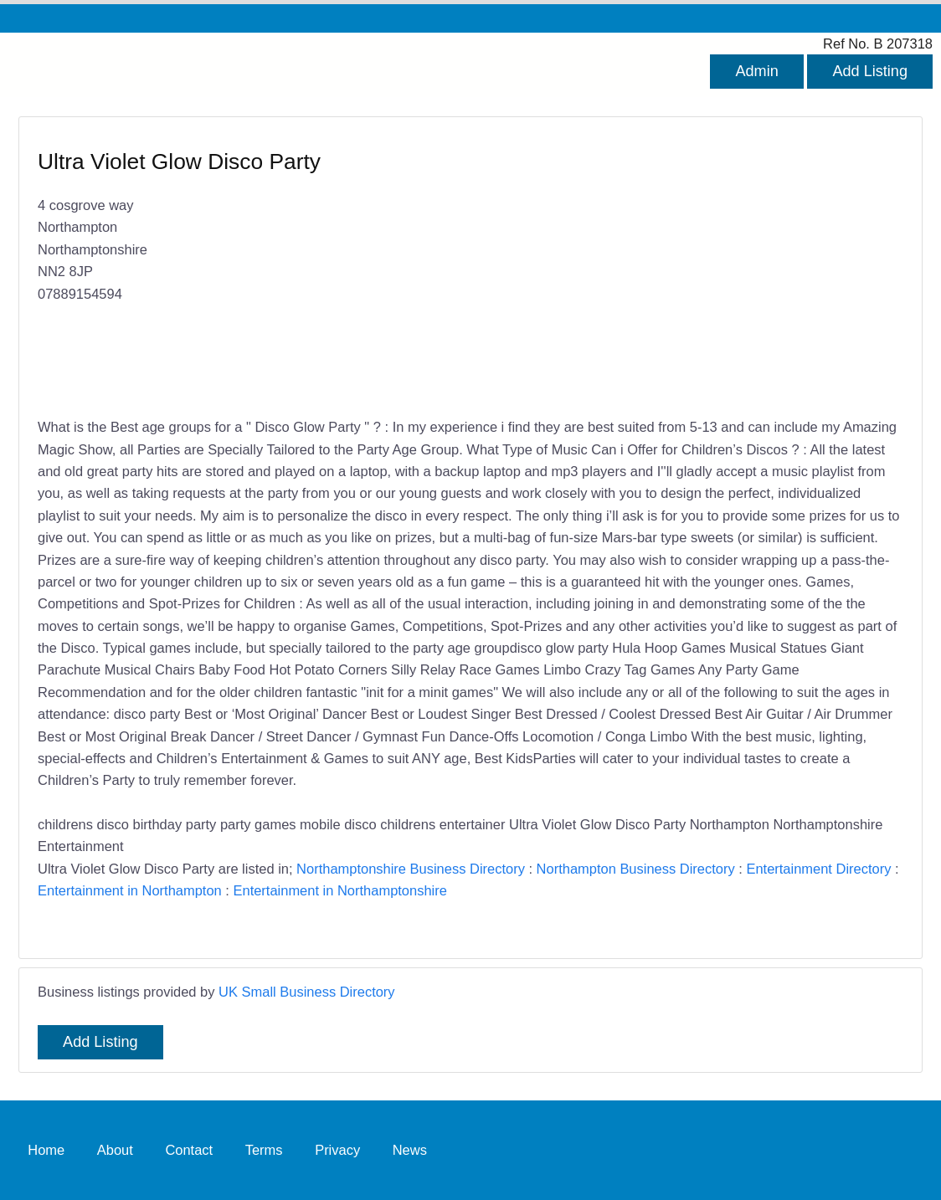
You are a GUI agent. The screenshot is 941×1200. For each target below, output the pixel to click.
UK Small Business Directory (307, 991)
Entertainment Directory (818, 868)
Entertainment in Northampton (130, 890)
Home (46, 1149)
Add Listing (870, 71)
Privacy (337, 1149)
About (115, 1149)
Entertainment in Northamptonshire (339, 890)
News (410, 1149)
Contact (189, 1149)
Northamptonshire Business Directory (410, 868)
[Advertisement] (678, 268)
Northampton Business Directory (636, 868)
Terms (264, 1149)
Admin (756, 71)
